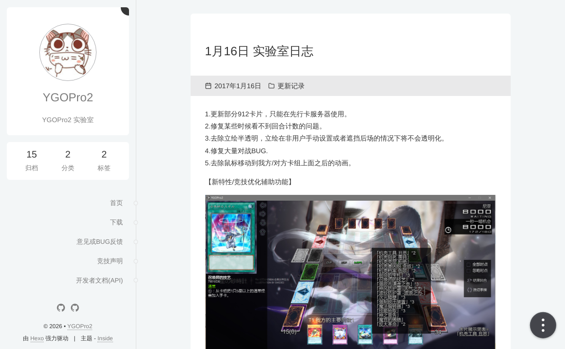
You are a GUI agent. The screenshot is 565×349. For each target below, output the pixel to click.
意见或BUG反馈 (98, 244)
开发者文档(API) (97, 285)
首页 (115, 203)
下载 (115, 224)
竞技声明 (108, 265)
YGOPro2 (68, 97)
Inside (105, 338)
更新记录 (291, 86)
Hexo (37, 338)
